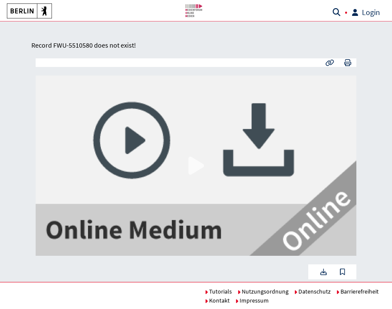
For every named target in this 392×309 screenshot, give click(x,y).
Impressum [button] (252, 300)
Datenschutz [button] (312, 291)
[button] (28, 10)
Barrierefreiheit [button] (357, 291)
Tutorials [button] (218, 291)
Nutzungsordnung (263, 291)
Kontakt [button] (217, 300)
